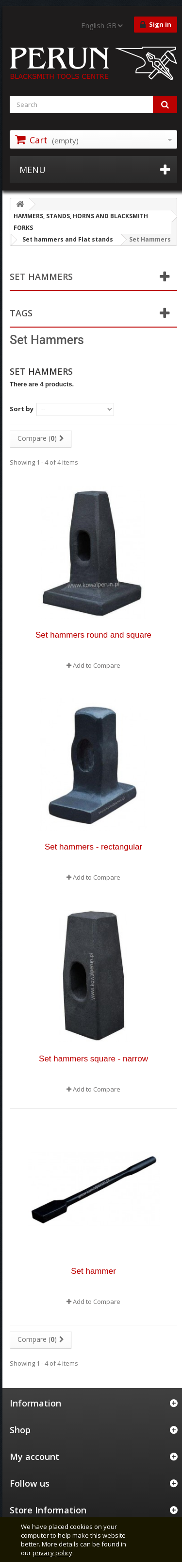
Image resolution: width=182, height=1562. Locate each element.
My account (34, 1456)
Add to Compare (96, 665)
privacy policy (52, 1552)
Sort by (21, 408)
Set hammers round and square (93, 635)
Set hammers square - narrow (93, 1058)
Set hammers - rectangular (93, 846)
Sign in (155, 25)
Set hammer (93, 1271)
